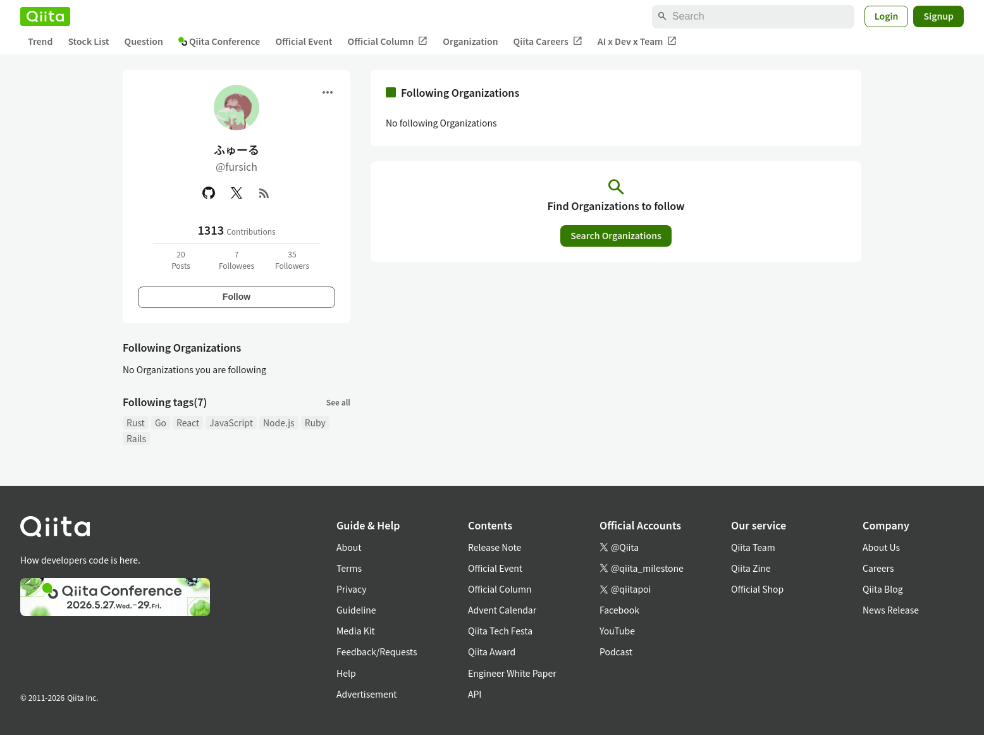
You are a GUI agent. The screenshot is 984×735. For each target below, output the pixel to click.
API (474, 694)
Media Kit (355, 630)
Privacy (351, 589)
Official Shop (757, 589)
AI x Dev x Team (637, 41)
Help (346, 673)
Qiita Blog (883, 589)
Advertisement (366, 694)
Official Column (388, 41)
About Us (881, 547)
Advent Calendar (502, 609)
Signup (938, 15)
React (187, 422)
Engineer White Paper (512, 673)
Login (887, 15)
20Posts (180, 260)
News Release (891, 609)
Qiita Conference (219, 41)
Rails (136, 438)
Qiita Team (753, 547)
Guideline (356, 609)
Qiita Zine (751, 568)
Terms (349, 568)
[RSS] (264, 193)
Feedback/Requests (376, 651)
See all (338, 402)
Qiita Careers (548, 41)
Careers (878, 568)
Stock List (88, 41)
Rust (135, 422)
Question (144, 41)
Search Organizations (615, 235)
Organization (470, 41)
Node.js (279, 422)
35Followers (292, 260)
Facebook (619, 609)
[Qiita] (45, 16)
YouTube (617, 630)
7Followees (236, 260)
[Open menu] (327, 92)
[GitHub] (209, 193)
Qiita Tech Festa (500, 630)
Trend (40, 41)
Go (160, 422)
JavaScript (231, 422)
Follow (236, 297)
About (348, 547)
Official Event (303, 41)
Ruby (315, 422)
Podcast (616, 651)
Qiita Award (491, 651)
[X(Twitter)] (236, 193)
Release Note (494, 547)
